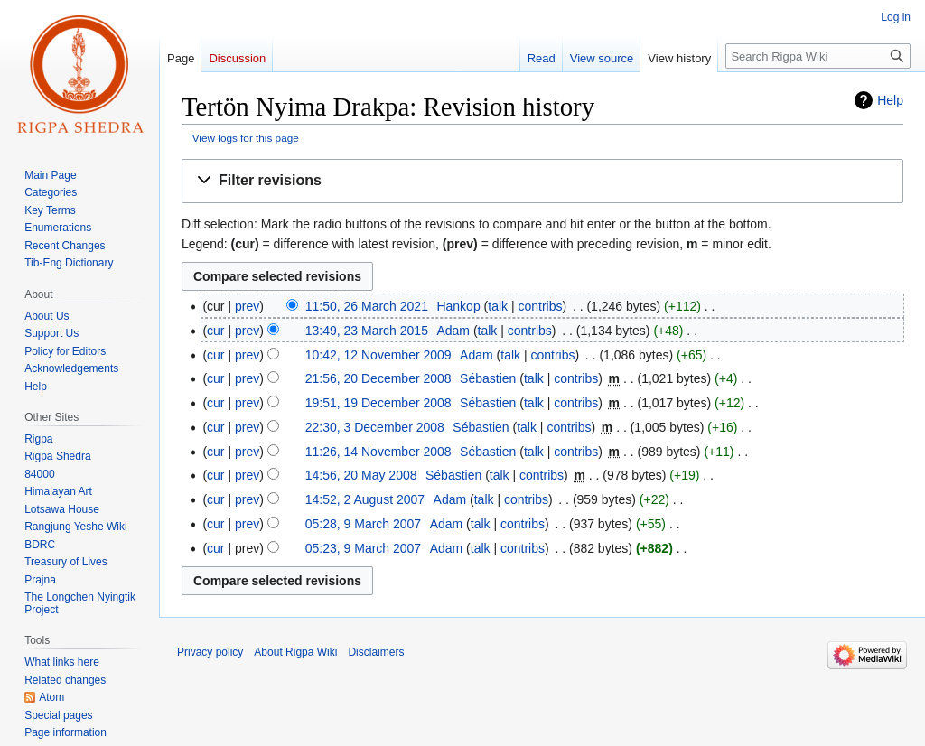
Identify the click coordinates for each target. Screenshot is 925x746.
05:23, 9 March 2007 (363, 548)
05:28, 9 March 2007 (363, 524)
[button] (542, 181)
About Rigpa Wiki (295, 652)
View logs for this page (245, 138)
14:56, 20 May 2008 (361, 475)
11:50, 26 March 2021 (366, 306)
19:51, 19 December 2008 (378, 403)
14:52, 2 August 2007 (365, 499)
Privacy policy (210, 652)
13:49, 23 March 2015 (366, 330)
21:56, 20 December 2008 (378, 378)
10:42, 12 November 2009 (378, 355)
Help (890, 100)
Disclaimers (376, 652)
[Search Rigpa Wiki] (818, 56)
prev (247, 306)
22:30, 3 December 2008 (374, 427)
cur (215, 330)
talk (498, 306)
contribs (540, 306)
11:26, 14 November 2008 (378, 451)
